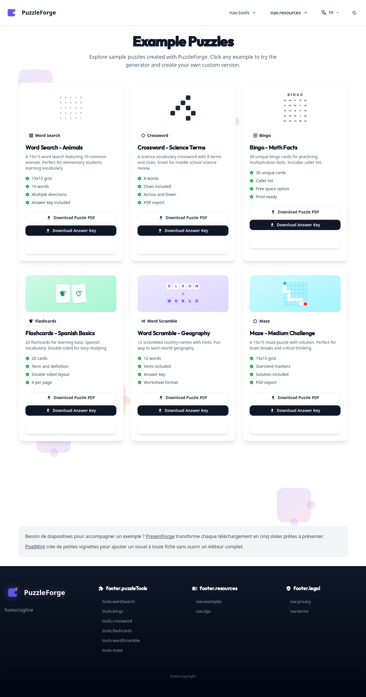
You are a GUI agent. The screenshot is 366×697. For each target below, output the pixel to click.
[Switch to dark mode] (354, 12)
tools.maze (110, 650)
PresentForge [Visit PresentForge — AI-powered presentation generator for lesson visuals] (160, 536)
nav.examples (207, 601)
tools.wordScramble (119, 640)
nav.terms (297, 611)
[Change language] (330, 12)
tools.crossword (115, 621)
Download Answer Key (71, 230)
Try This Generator (71, 248)
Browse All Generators (183, 501)
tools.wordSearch (116, 601)
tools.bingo (111, 611)
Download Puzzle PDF (71, 217)
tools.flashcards (115, 630)
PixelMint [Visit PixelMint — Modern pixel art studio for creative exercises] (35, 546)
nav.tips (201, 611)
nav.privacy (298, 601)
